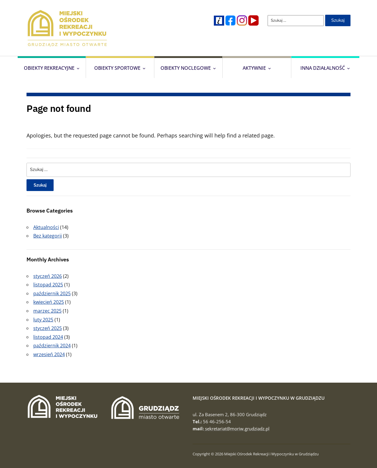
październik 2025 (52, 293)
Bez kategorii (47, 236)
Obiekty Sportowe (117, 68)
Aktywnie (254, 68)
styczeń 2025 (47, 328)
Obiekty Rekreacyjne (49, 68)
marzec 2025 (47, 311)
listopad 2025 (48, 284)
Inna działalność (322, 68)
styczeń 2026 (47, 276)
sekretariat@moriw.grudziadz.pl (236, 429)
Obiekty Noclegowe (186, 68)
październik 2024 (52, 345)
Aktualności (46, 227)
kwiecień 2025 (48, 302)
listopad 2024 (48, 337)
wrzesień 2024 (49, 354)
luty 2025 (43, 319)
